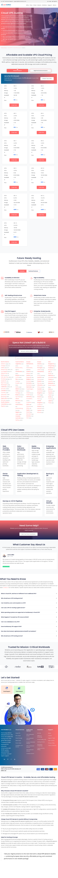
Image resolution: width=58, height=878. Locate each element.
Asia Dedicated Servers (29, 750)
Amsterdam (29, 367)
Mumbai (50, 391)
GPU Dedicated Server (30, 735)
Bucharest (29, 385)
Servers (39, 5)
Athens (28, 373)
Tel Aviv (50, 399)
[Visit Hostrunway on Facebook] (6, 759)
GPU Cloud (18, 735)
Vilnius (39, 387)
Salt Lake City (4, 377)
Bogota (3, 406)
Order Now (14, 105)
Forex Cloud (18, 743)
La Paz (17, 377)
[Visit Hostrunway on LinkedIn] (3, 759)
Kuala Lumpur (51, 385)
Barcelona (29, 414)
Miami (2, 375)
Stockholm (40, 391)
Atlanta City (4, 373)
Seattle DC (3, 381)
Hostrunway (3, 47)
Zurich (39, 375)
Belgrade (28, 377)
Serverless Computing (39, 745)
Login (49, 1)
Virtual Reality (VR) (41, 739)
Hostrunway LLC (9, 767)
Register (54, 1)
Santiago (18, 393)
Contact (50, 735)
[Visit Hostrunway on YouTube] (13, 759)
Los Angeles (4, 371)
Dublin (28, 394)
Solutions (44, 5)
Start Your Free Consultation (28, 534)
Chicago (3, 365)
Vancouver (3, 394)
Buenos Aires (19, 367)
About (54, 5)
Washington (4, 384)
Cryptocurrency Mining (41, 748)
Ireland (28, 393)
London (39, 404)
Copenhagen (29, 389)
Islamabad (50, 377)
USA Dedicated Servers (29, 738)
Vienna (39, 379)
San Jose (3, 388)
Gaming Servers (41, 742)
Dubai (49, 373)
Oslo (27, 418)
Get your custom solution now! (28, 351)
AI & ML (39, 733)
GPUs (27, 5)
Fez (16, 402)
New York (3, 383)
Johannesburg (19, 408)
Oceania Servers (30, 753)
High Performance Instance (40, 70)
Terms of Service (52, 745)
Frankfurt (28, 402)
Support (50, 5)
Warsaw (39, 383)
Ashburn (3, 363)
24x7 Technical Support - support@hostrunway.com (13, 1)
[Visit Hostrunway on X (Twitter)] (10, 759)
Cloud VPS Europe (17, 47)
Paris (38, 398)
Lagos (17, 414)
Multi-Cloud (18, 740)
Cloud (34, 5)
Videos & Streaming (39, 736)
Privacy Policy (51, 743)
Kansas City (4, 369)
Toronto (3, 392)
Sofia (38, 395)
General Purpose (17, 70)
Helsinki (39, 408)
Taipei (49, 395)
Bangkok (50, 369)
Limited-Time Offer (47, 78)
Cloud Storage (19, 738)
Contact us (6, 587)
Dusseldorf (29, 398)
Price (31, 5)
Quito (17, 387)
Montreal (3, 396)
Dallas (2, 367)
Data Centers (51, 740)
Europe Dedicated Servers (30, 742)
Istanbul (50, 381)
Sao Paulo (18, 396)
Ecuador (18, 383)
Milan (27, 408)
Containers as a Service (19, 746)
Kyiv (38, 365)
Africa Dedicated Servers (30, 746)
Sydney (17, 420)
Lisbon (39, 369)
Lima (17, 381)
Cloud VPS (10, 47)
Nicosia (39, 412)
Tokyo (49, 402)
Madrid (28, 412)
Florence (28, 406)
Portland (3, 379)
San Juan (3, 400)
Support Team (51, 738)
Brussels (28, 381)
